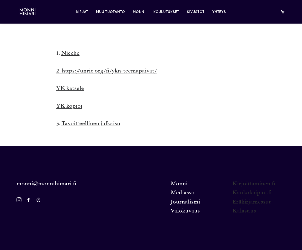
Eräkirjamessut (251, 202)
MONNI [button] (139, 11)
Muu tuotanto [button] (110, 11)
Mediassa (182, 193)
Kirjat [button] (82, 11)
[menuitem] (82, 11)
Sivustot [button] (196, 11)
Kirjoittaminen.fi (253, 184)
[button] (19, 201)
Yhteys (219, 11)
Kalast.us (244, 211)
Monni (179, 184)
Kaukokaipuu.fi (252, 193)
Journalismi (185, 202)
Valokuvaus (185, 211)
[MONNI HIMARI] (25, 11)
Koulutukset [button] (166, 11)
